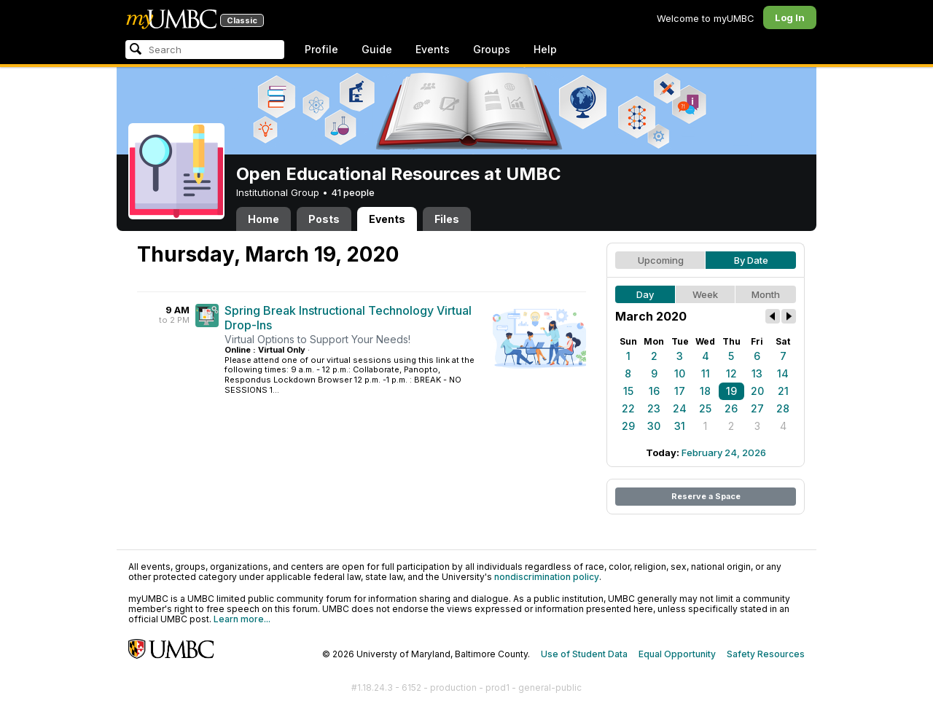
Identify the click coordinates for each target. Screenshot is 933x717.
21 (783, 391)
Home (263, 219)
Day (645, 294)
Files (446, 219)
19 (731, 391)
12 (731, 373)
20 (757, 391)
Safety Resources (766, 654)
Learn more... (242, 619)
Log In (790, 17)
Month (766, 294)
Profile (321, 49)
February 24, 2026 (724, 452)
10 (679, 373)
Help (545, 49)
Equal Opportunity (677, 654)
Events (432, 49)
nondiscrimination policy (546, 576)
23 (653, 408)
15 (628, 391)
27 (757, 408)
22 (628, 408)
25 (705, 408)
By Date (751, 260)
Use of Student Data (584, 654)
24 (680, 408)
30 (653, 426)
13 (757, 373)
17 (679, 391)
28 (782, 408)
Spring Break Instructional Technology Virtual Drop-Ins (348, 317)
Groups (491, 49)
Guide (377, 49)
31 (679, 426)
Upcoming (661, 260)
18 (705, 391)
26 (731, 408)
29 (628, 426)
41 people (353, 192)
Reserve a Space (706, 496)
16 (654, 391)
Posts (324, 219)
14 (783, 373)
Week (705, 294)
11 (705, 373)
